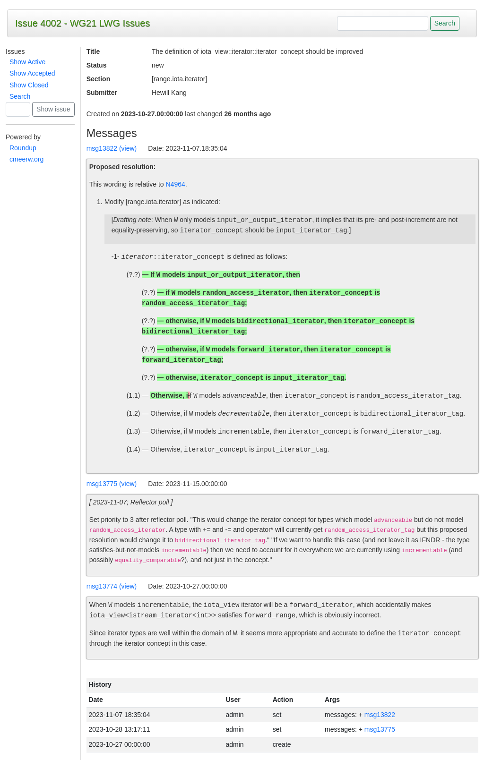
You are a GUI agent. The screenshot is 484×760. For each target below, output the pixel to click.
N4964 (175, 184)
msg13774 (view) (111, 586)
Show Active (27, 62)
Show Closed (29, 85)
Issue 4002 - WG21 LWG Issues (82, 23)
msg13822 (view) (111, 148)
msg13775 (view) (111, 483)
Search (19, 96)
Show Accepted (32, 73)
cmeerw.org (26, 159)
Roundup (22, 148)
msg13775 (379, 729)
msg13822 (379, 714)
